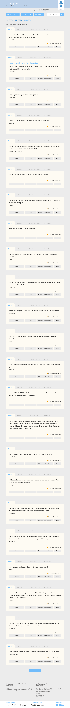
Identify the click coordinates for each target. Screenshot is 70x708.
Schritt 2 (18, 20)
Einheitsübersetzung (34, 29)
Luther (10, 29)
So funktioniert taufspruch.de (13, 14)
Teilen (57, 46)
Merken (30, 46)
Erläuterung (16, 46)
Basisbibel (19, 29)
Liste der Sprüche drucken (27, 14)
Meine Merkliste (39, 15)
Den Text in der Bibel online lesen (45, 46)
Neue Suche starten (35, 671)
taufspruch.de (15, 3)
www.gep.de (8, 686)
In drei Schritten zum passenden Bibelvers (17, 5)
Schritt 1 (9, 20)
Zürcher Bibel (47, 29)
